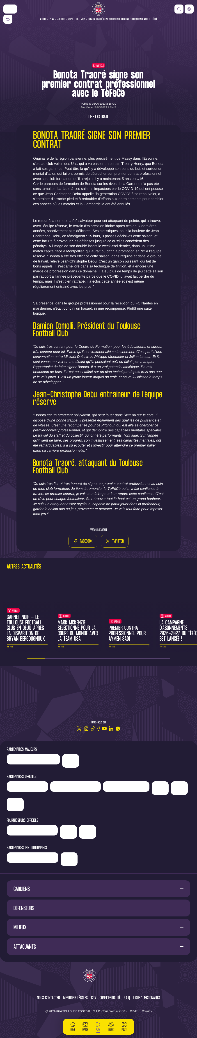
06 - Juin (80, 19)
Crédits (134, 1011)
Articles (61, 19)
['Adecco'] (179, 788)
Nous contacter (48, 998)
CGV (93, 998)
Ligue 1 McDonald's (146, 998)
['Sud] (160, 788)
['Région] (32, 857)
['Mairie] (69, 859)
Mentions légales (75, 998)
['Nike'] (10, 9)
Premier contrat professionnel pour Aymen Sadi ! (127, 633)
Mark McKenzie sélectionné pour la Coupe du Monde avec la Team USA (78, 631)
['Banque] (32, 830)
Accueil (43, 19)
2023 (70, 19)
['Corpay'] (87, 832)
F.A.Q (127, 998)
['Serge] (126, 786)
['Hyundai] (75, 786)
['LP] (33, 759)
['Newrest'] (27, 786)
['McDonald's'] (68, 832)
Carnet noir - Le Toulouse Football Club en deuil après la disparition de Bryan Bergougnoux (26, 628)
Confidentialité (110, 998)
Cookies (147, 1011)
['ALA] (15, 804)
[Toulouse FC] (98, 9)
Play (52, 19)
